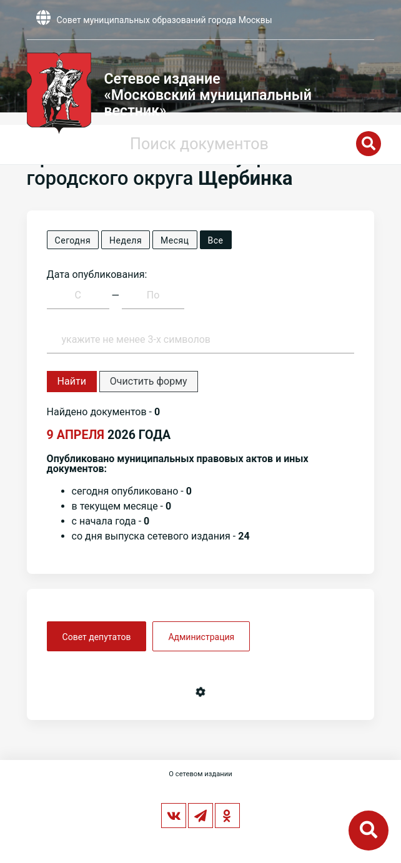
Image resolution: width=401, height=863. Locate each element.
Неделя (125, 240)
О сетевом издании (200, 774)
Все (216, 240)
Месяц (175, 240)
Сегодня (73, 240)
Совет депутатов (96, 637)
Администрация (201, 637)
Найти (71, 381)
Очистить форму (148, 381)
